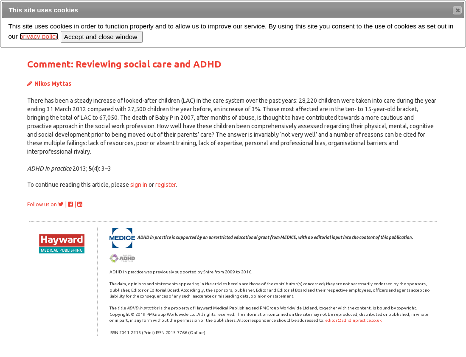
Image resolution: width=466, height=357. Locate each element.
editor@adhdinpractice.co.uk (353, 320)
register (165, 184)
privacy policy (39, 36)
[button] (457, 10)
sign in (138, 184)
